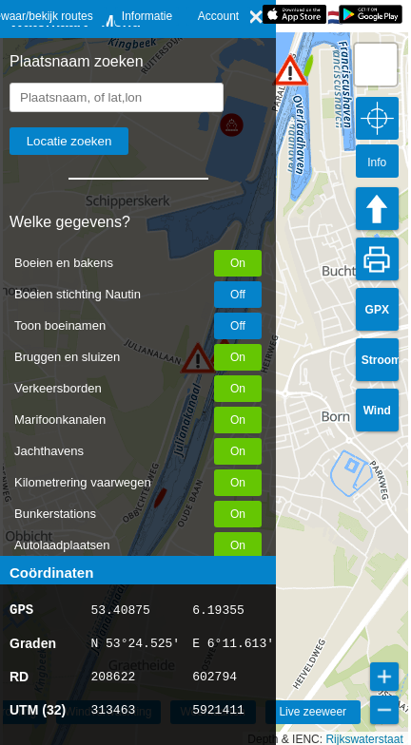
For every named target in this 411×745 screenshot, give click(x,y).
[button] (290, 69)
